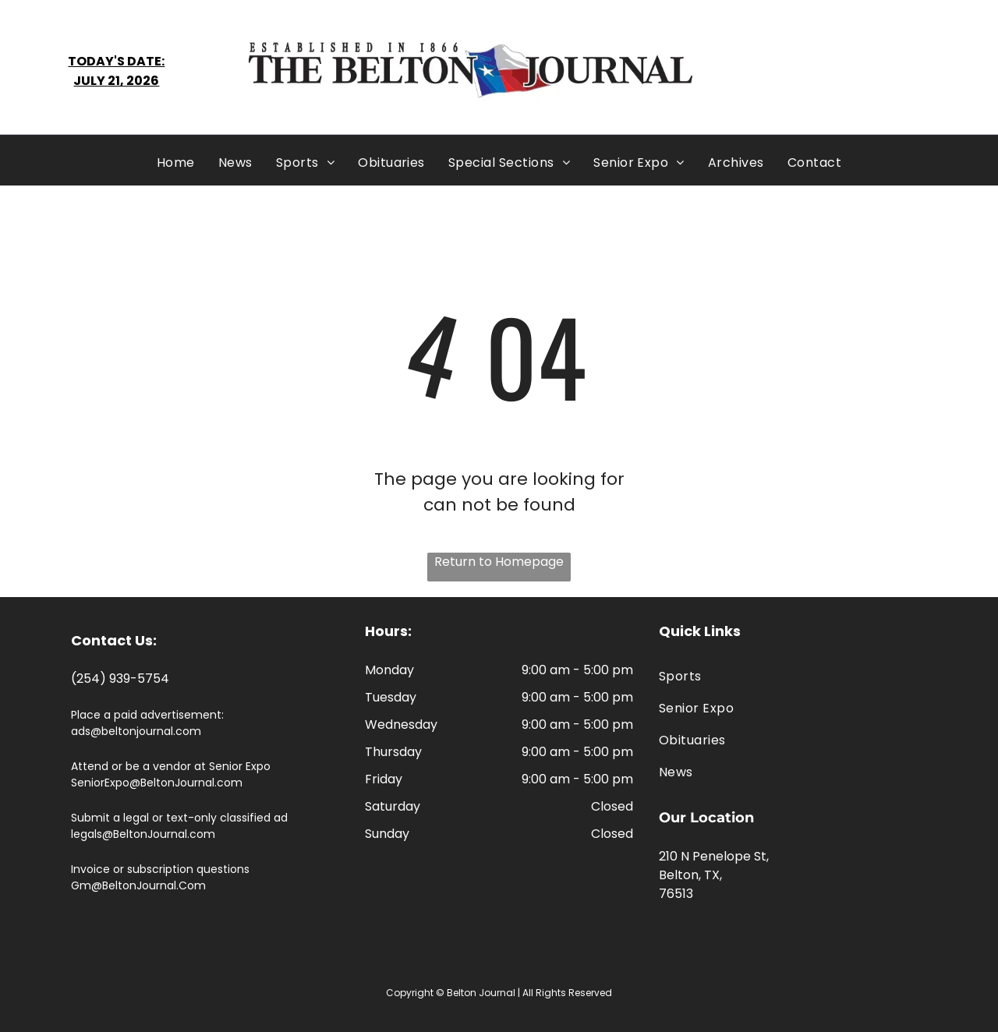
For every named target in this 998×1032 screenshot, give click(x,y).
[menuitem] (176, 162)
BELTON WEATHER (842, 70)
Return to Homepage (499, 562)
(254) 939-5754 (120, 678)
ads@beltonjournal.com (136, 731)
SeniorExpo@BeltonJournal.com (156, 782)
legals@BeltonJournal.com (143, 834)
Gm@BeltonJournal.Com (138, 885)
